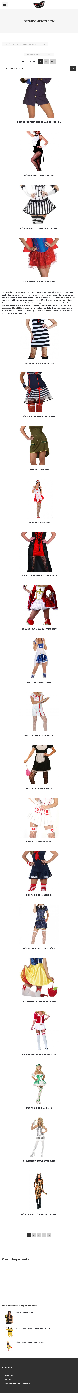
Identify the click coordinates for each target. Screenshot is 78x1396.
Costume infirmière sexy (39, 842)
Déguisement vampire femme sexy (39, 576)
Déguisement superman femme (39, 281)
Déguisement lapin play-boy (39, 175)
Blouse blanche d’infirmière (39, 735)
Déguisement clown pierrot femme (39, 228)
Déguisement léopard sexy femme (39, 1214)
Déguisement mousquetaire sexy (39, 629)
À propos (9, 1375)
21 (41, 61)
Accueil (20, 44)
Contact (9, 1379)
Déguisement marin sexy (39, 895)
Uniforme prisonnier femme (39, 363)
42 (46, 61)
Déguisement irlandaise (39, 1108)
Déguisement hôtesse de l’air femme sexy (39, 122)
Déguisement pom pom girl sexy (39, 1054)
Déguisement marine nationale (39, 416)
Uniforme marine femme (39, 682)
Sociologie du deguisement (17, 1383)
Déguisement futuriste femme (39, 1161)
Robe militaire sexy (39, 469)
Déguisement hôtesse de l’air (39, 948)
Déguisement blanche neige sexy (39, 1001)
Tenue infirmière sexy (39, 523)
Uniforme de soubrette (39, 789)
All (52, 61)
